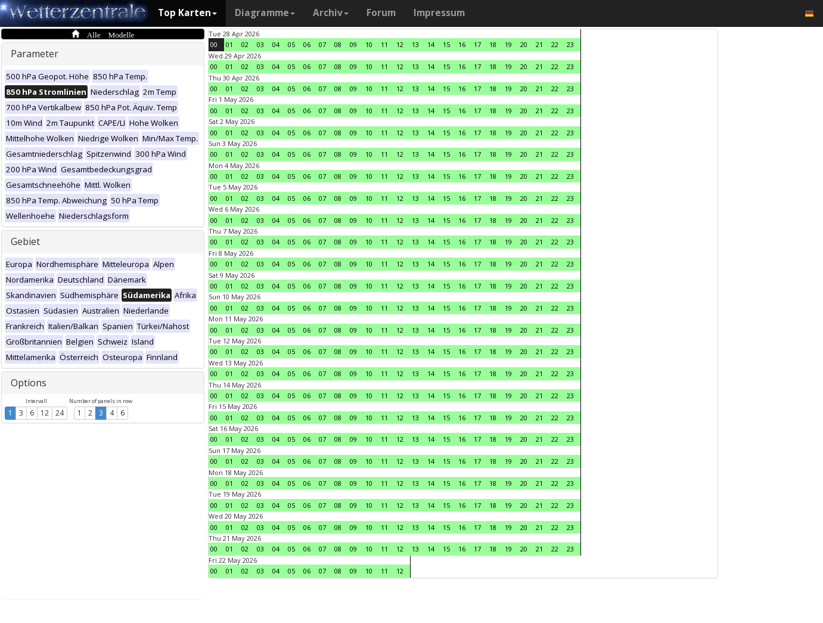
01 (229, 44)
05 (291, 44)
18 (492, 44)
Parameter (34, 53)
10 (368, 44)
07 (322, 44)
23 (570, 44)
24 (59, 413)
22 (554, 44)
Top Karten (187, 13)
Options (28, 382)
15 (446, 44)
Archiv (331, 13)
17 (477, 44)
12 (45, 413)
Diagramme (265, 13)
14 (430, 44)
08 (337, 44)
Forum (381, 13)
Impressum (439, 13)
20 (523, 44)
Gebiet (25, 241)
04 (275, 44)
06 (306, 44)
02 (245, 44)
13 (415, 44)
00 (214, 44)
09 (353, 44)
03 (260, 44)
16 (461, 44)
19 (508, 44)
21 (539, 44)
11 (384, 44)
